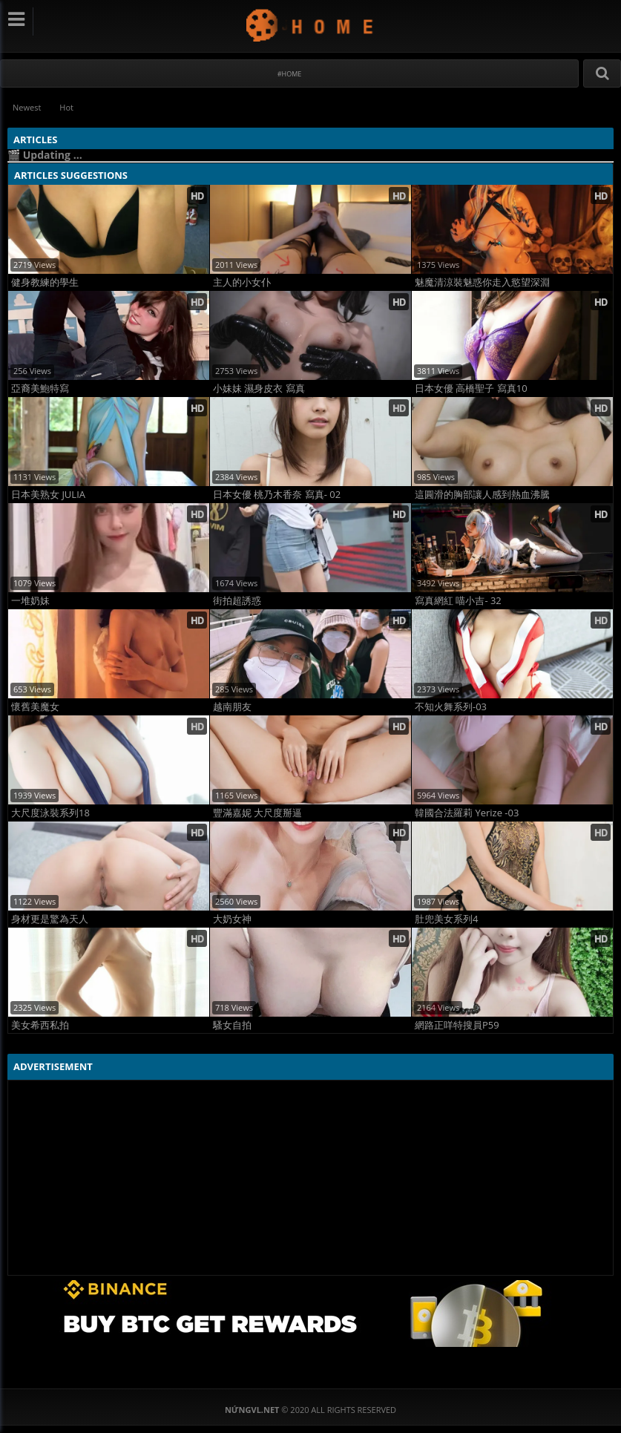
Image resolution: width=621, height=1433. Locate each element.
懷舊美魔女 (35, 707)
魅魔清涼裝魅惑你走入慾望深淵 (482, 282)
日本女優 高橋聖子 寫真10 (471, 388)
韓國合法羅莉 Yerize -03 (467, 813)
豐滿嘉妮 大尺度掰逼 (257, 813)
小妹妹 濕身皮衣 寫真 (259, 388)
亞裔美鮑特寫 (40, 388)
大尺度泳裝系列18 (50, 813)
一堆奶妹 (30, 600)
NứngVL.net (310, 25)
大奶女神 (232, 919)
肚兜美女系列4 (446, 919)
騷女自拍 (232, 1025)
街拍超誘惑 (237, 600)
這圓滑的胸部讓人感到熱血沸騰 (482, 494)
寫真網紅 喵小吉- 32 (458, 600)
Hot (66, 107)
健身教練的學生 (45, 282)
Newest (27, 107)
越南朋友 (232, 707)
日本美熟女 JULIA (48, 494)
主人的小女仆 (242, 282)
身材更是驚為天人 (49, 919)
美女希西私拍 (40, 1025)
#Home (289, 74)
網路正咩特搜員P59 (457, 1025)
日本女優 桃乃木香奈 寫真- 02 (277, 494)
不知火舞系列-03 (451, 707)
